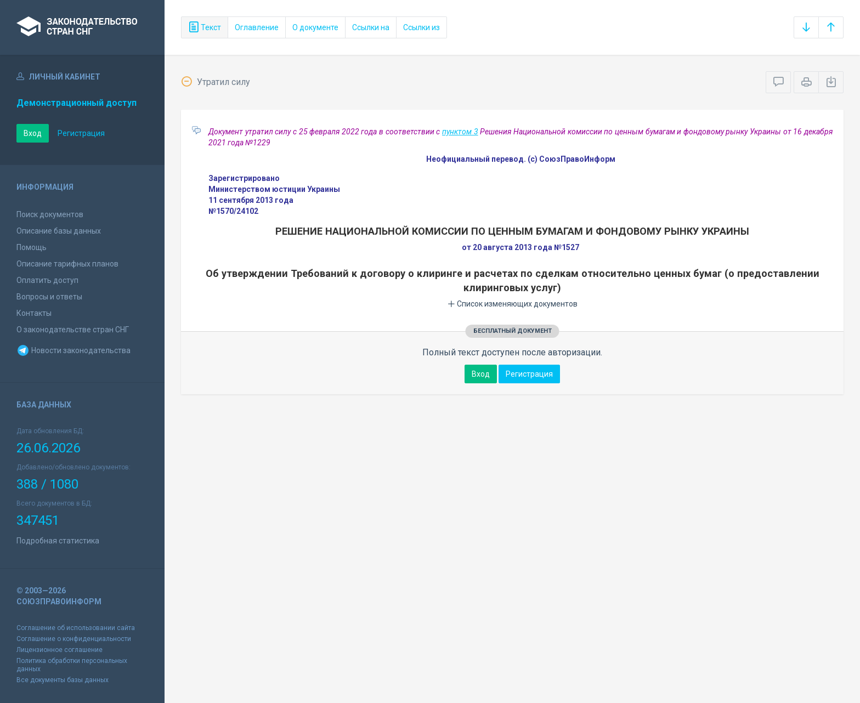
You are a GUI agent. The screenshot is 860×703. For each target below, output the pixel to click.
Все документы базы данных (62, 680)
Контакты (34, 313)
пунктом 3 (460, 131)
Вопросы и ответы (49, 296)
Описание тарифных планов (67, 263)
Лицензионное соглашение (59, 650)
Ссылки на (370, 27)
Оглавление (257, 27)
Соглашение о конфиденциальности (73, 639)
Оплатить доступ (47, 280)
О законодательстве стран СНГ (72, 329)
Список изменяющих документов (513, 303)
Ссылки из (421, 27)
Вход (33, 133)
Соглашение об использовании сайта (75, 628)
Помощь (31, 247)
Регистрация (81, 133)
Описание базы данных (58, 230)
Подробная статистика (57, 540)
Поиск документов (49, 214)
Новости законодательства (73, 350)
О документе (315, 27)
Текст (204, 27)
